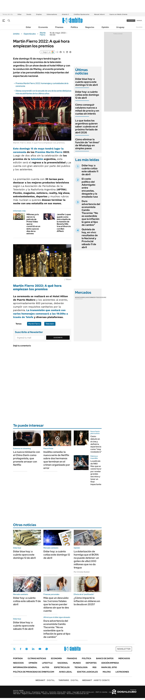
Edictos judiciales (87, 672)
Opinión (105, 27)
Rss (94, 667)
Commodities (93, 297)
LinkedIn (33, 649)
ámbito (16, 34)
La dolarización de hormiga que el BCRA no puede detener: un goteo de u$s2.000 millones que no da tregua (86, 559)
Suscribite (58, 337)
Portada (18, 658)
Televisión (50, 323)
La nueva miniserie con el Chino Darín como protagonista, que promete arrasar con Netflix (26, 458)
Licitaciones (122, 672)
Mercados (124, 658)
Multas (107, 672)
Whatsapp (47, 649)
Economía (43, 27)
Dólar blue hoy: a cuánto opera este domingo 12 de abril (86, 81)
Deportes (91, 663)
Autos (45, 667)
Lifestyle (47, 663)
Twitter (14, 649)
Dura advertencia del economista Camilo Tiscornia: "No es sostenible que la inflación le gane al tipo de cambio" (91, 213)
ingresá (139, 20)
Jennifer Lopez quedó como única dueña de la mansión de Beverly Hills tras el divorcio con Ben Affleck (64, 222)
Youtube (40, 649)
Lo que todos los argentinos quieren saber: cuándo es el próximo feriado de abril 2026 (86, 126)
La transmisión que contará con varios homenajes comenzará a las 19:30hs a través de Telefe (40, 314)
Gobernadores (52, 14)
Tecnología (81, 667)
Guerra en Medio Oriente (118, 14)
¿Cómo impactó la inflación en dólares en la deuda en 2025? (87, 601)
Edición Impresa (110, 663)
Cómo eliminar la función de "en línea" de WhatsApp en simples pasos (87, 144)
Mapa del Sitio (109, 667)
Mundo (77, 663)
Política (74, 27)
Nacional (63, 663)
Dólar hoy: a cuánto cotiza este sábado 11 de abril (90, 170)
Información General (25, 667)
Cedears (102, 297)
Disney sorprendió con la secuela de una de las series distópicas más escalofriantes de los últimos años (43, 92)
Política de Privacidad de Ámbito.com (33, 672)
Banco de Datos (104, 658)
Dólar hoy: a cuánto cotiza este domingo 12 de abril (87, 94)
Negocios (89, 27)
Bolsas (85, 297)
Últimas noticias (37, 658)
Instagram (26, 649)
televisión (37, 158)
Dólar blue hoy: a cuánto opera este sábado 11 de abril (23, 625)
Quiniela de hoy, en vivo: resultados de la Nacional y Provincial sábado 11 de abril (90, 238)
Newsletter (139, 27)
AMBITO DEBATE (96, 680)
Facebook (20, 649)
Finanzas (59, 27)
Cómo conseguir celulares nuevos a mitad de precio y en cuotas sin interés (87, 109)
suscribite (131, 20)
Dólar (20, 14)
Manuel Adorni (99, 14)
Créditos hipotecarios (81, 14)
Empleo (39, 14)
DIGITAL (45, 680)
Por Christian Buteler (82, 572)
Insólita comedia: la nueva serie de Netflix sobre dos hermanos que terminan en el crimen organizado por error (56, 460)
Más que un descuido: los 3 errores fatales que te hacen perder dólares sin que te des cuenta (56, 604)
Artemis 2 (65, 14)
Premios (40, 152)
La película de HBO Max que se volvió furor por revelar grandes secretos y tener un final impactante (95, 473)
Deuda (28, 14)
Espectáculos (30, 34)
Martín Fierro (43, 34)
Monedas (79, 297)
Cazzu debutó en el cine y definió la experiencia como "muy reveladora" (96, 444)
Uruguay (120, 27)
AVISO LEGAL (65, 672)
